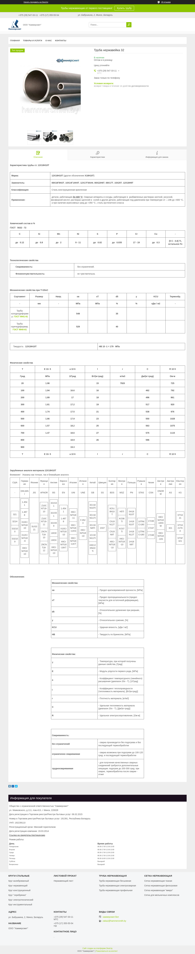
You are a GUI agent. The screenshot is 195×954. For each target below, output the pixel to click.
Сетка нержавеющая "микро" (158, 890)
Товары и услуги (32, 40)
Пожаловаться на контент (107, 951)
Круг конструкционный (19, 890)
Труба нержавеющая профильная (116, 890)
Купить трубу (124, 8)
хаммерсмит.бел (111, 917)
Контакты (60, 40)
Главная (15, 40)
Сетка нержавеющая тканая (158, 881)
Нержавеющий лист (63, 881)
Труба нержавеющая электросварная (117, 885)
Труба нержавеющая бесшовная (115, 881)
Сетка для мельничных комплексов (161, 895)
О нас (48, 40)
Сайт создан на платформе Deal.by (98, 948)
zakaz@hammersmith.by (114, 921)
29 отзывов (166, 2)
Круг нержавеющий (17, 885)
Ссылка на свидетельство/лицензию (27, 835)
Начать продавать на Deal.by (36, 2)
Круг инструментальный (20, 904)
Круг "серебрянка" (17, 895)
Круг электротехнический (20, 900)
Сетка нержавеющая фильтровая (160, 885)
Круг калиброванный (18, 881)
